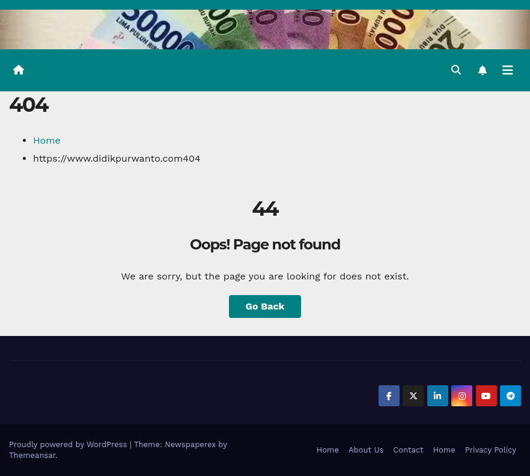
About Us (366, 449)
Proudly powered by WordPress (69, 444)
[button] (456, 70)
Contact (408, 449)
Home (47, 140)
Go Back (265, 306)
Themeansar (32, 455)
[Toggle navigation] (508, 70)
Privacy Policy (490, 449)
